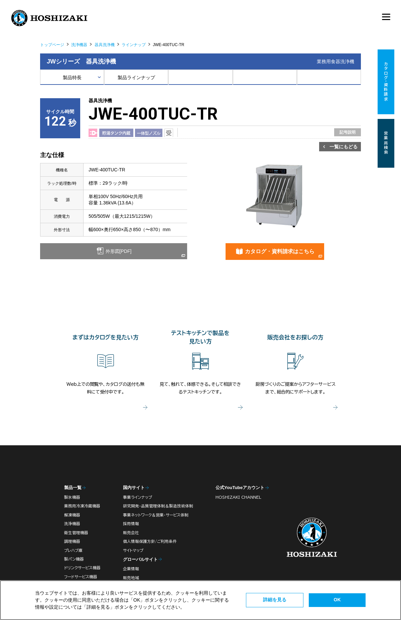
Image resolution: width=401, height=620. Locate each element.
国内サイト (134, 487)
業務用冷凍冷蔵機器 (82, 506)
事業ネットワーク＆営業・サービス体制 (155, 515)
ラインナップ (134, 44)
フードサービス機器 (80, 577)
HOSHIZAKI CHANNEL (238, 497)
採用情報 (131, 523)
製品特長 (72, 77)
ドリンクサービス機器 (82, 568)
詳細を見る (274, 599)
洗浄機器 (79, 44)
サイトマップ (133, 550)
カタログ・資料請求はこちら (279, 251)
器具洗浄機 (105, 44)
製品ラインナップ (136, 77)
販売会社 (131, 532)
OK (337, 599)
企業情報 (131, 569)
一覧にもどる (343, 146)
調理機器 (72, 541)
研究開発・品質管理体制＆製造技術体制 (158, 506)
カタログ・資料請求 (386, 82)
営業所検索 (386, 143)
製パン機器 (74, 559)
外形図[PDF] (118, 251)
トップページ (52, 44)
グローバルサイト (140, 559)
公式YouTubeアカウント (240, 487)
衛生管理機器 (76, 532)
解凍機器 (72, 515)
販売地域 (131, 578)
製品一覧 (73, 487)
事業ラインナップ (137, 497)
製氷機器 (72, 497)
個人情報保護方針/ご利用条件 (150, 541)
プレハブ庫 (73, 550)
